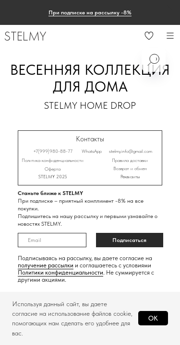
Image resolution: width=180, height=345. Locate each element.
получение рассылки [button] (45, 265)
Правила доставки (130, 160)
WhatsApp (92, 151)
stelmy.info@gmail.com (130, 151)
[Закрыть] (169, 7)
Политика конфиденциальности (53, 160)
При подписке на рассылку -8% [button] (90, 12)
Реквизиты (130, 176)
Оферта (52, 169)
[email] (52, 240)
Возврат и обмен (130, 168)
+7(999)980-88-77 (52, 151)
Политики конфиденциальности (60, 272)
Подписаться (129, 240)
